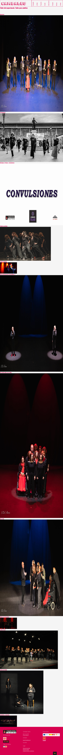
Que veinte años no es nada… (6, 372)
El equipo (52, 4)
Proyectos (41, 4)
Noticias (56, 4)
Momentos (2, 14)
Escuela (44, 4)
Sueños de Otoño (3, 670)
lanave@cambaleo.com (27, 740)
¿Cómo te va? (3, 630)
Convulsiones (2, 112)
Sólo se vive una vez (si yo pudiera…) (7, 274)
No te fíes (2, 519)
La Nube (37, 4)
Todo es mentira (3, 261)
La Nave (60, 4)
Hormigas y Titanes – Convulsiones (7, 163)
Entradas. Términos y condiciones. (28, 751)
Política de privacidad (26, 748)
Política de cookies (26, 749)
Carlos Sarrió (48, 3)
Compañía (33, 4)
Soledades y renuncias (4, 715)
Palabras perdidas (3, 226)
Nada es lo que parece (4, 617)
